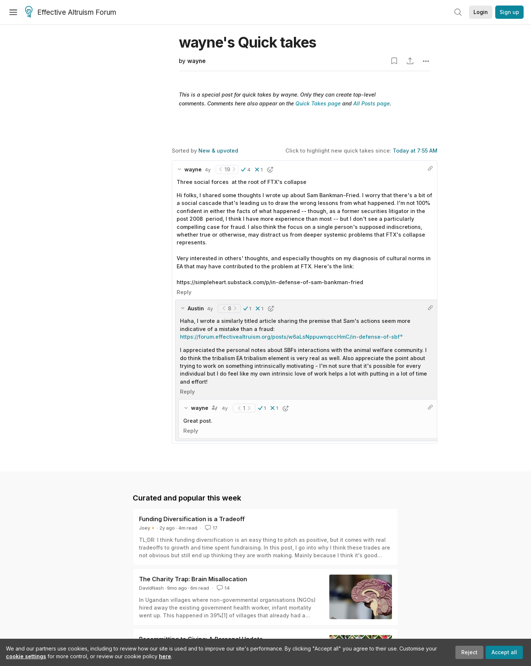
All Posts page (371, 103)
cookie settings (26, 656)
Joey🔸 (147, 528)
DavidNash (151, 588)
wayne (196, 60)
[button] (245, 169)
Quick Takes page (318, 103)
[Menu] (13, 12)
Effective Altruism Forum (70, 13)
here (165, 656)
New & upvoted (218, 150)
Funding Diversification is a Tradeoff (192, 519)
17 (211, 527)
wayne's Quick (247, 42)
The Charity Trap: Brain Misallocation (193, 579)
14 (222, 588)
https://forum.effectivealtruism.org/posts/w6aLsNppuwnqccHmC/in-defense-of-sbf (290, 337)
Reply (184, 292)
